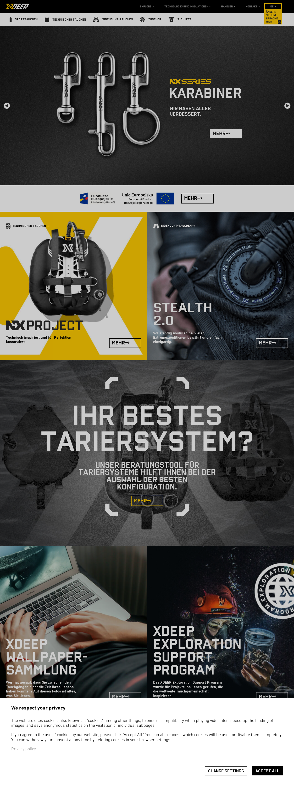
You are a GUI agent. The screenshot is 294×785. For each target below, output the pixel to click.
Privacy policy (23, 749)
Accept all (267, 771)
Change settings (226, 771)
